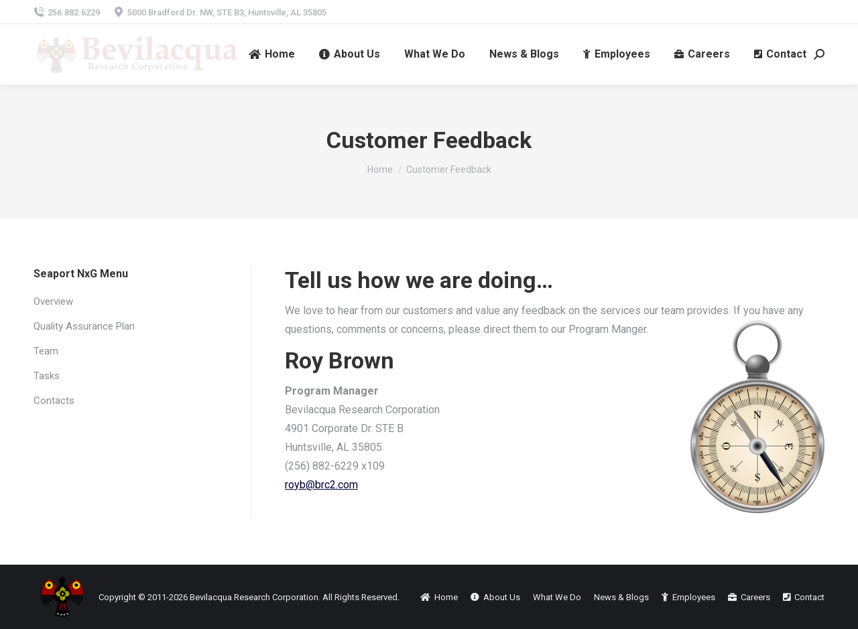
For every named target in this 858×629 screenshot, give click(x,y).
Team (46, 351)
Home (380, 169)
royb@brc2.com (321, 484)
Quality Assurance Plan (84, 326)
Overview (53, 301)
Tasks (47, 376)
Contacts (54, 401)
